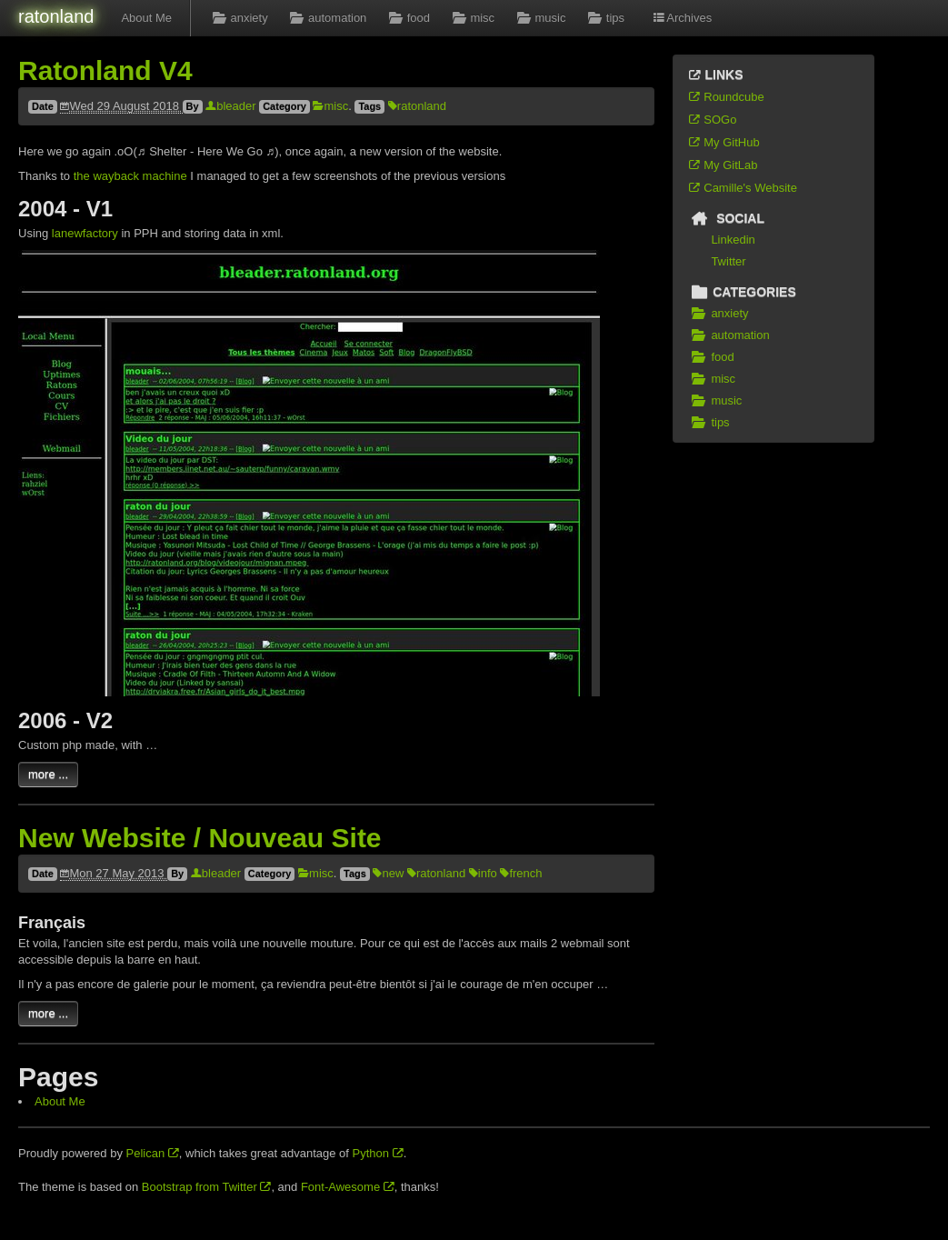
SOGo (711, 119)
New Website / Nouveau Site (200, 838)
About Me (146, 18)
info (483, 873)
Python (378, 1153)
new (388, 873)
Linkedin (732, 239)
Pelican (152, 1153)
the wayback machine (130, 176)
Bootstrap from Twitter (207, 1187)
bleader (230, 106)
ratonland (56, 16)
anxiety (238, 17)
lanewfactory (85, 233)
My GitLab (722, 165)
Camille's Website (742, 187)
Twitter (728, 261)
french (521, 873)
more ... (48, 774)
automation (326, 17)
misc (471, 17)
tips (604, 17)
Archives (682, 17)
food (407, 17)
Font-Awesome (347, 1187)
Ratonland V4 (105, 70)
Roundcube (725, 96)
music (539, 17)
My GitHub (723, 142)
